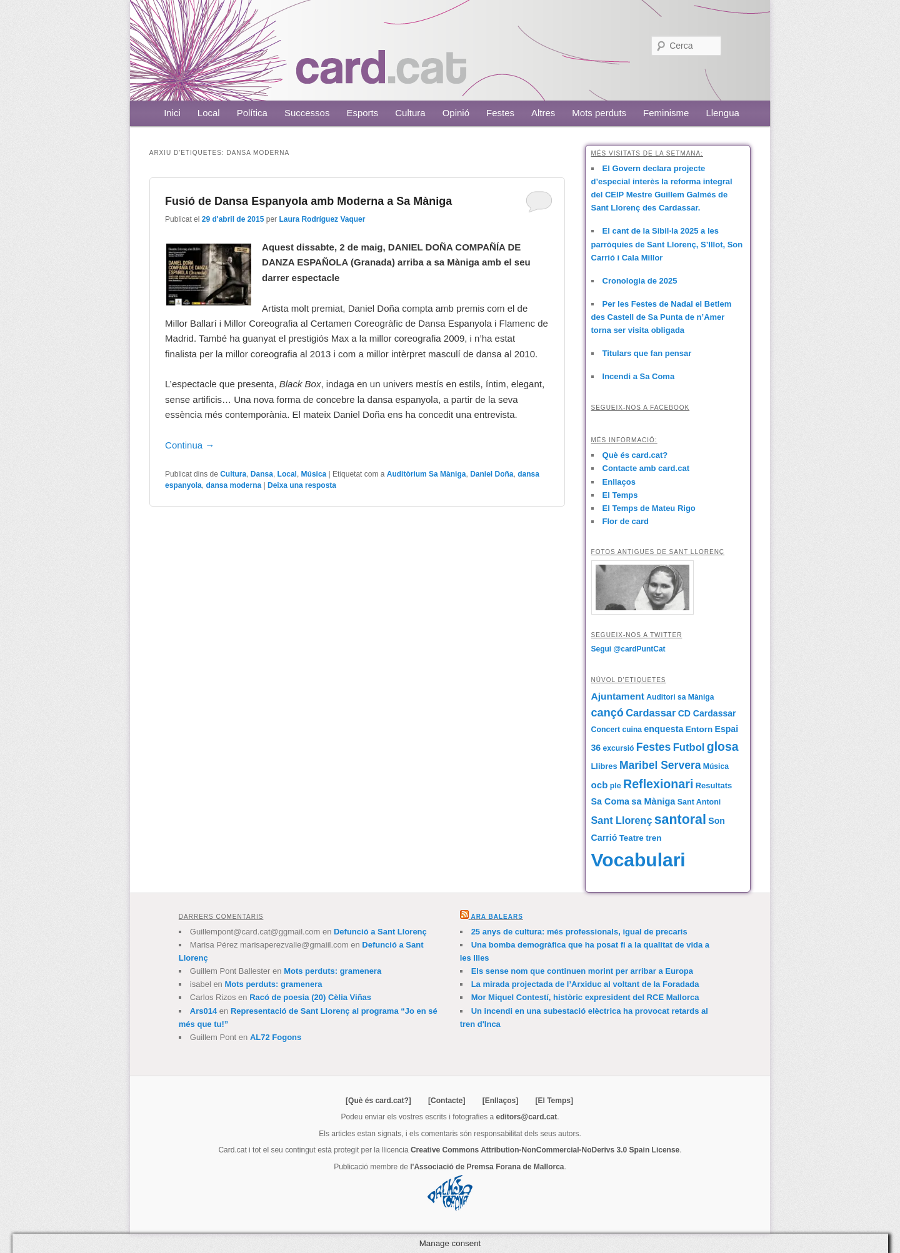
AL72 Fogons (275, 1037)
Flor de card (625, 521)
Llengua (722, 112)
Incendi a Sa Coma (638, 376)
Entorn (699, 729)
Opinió (455, 112)
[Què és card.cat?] (378, 1100)
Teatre (631, 838)
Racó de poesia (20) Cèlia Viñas (310, 997)
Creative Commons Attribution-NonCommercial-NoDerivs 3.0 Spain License (545, 1150)
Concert (606, 729)
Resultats (714, 785)
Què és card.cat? (635, 455)
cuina (632, 729)
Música (314, 474)
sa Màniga (653, 801)
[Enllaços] (500, 1100)
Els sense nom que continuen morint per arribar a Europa (582, 971)
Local (209, 112)
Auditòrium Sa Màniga (426, 474)
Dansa (262, 474)
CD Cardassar (707, 713)
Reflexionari (658, 784)
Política (252, 112)
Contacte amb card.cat (645, 468)
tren (653, 838)
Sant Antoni (699, 802)
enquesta (663, 729)
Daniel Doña (491, 474)
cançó (607, 712)
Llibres (604, 766)
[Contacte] (446, 1100)
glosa (723, 746)
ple (615, 785)
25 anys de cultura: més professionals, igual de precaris (579, 931)
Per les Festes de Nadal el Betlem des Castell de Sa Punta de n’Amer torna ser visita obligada (661, 317)
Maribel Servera (660, 765)
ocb (599, 785)
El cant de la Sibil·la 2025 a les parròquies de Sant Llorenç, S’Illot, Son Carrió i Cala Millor (667, 244)
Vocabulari (638, 859)
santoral (680, 819)
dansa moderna (233, 485)
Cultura (410, 112)
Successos (307, 112)
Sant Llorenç (621, 820)
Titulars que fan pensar (647, 353)
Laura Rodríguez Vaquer (322, 219)
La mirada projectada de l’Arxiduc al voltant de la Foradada (585, 984)
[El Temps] (553, 1100)
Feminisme (666, 112)
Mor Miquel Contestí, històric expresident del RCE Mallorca (585, 997)
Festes (500, 112)
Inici (172, 112)
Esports (362, 112)
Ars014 (203, 1011)
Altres (543, 112)
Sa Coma (610, 801)
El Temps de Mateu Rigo (649, 508)
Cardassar (651, 712)
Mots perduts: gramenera (332, 971)
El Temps (620, 495)
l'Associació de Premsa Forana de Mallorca (487, 1166)
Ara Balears (496, 916)
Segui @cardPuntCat (628, 649)
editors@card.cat (527, 1116)
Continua (189, 445)
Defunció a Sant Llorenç (380, 931)
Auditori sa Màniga (680, 697)
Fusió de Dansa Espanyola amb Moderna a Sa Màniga (308, 201)
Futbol (689, 747)
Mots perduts (599, 112)
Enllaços (619, 482)
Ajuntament (617, 696)
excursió (618, 748)
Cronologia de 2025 (640, 280)
